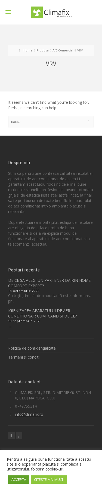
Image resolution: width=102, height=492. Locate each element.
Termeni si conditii (24, 357)
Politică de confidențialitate (32, 348)
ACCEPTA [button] (18, 479)
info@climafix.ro (29, 414)
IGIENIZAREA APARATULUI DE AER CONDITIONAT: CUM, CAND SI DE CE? (42, 313)
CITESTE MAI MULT (48, 479)
